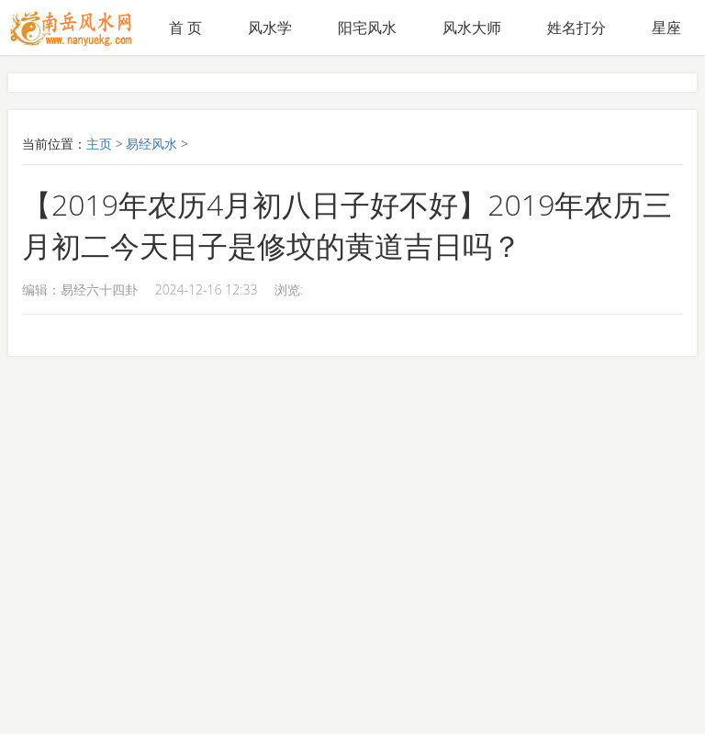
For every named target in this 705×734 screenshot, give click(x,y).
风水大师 (471, 27)
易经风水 (151, 143)
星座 (666, 27)
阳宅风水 (367, 27)
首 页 (185, 27)
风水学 (270, 27)
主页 (99, 143)
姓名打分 (576, 27)
